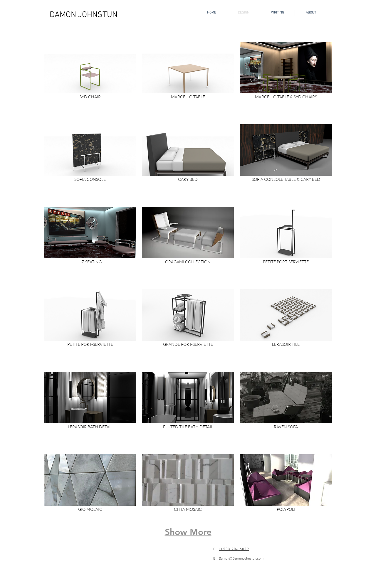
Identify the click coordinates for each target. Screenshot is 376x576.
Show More (188, 532)
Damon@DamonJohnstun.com (241, 559)
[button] (90, 80)
